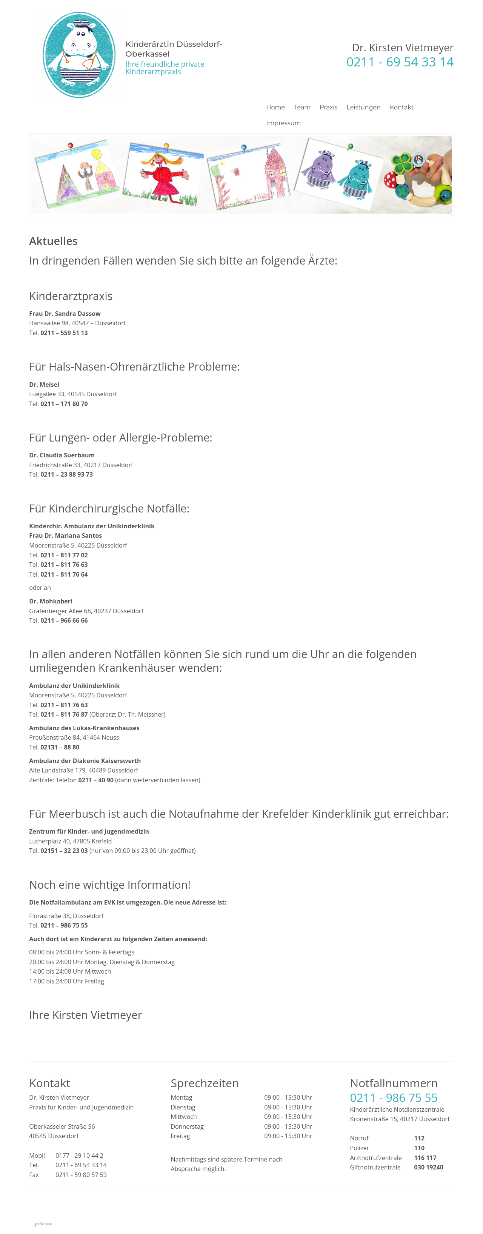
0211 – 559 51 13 (64, 333)
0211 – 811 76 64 (64, 574)
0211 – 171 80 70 (64, 404)
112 (419, 1138)
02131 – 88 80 (59, 747)
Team (302, 107)
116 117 (425, 1158)
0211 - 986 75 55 (394, 1097)
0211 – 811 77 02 (64, 555)
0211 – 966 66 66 (64, 620)
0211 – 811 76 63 (64, 564)
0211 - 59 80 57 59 (81, 1175)
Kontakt (402, 107)
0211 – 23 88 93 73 (66, 474)
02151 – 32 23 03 (64, 850)
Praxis (328, 107)
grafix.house (43, 1224)
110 (419, 1148)
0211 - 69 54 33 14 (400, 61)
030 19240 (428, 1167)
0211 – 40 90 (96, 780)
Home (275, 107)
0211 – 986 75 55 (64, 925)
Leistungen (363, 107)
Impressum (283, 123)
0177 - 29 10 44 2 (79, 1155)
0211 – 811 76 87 (64, 714)
